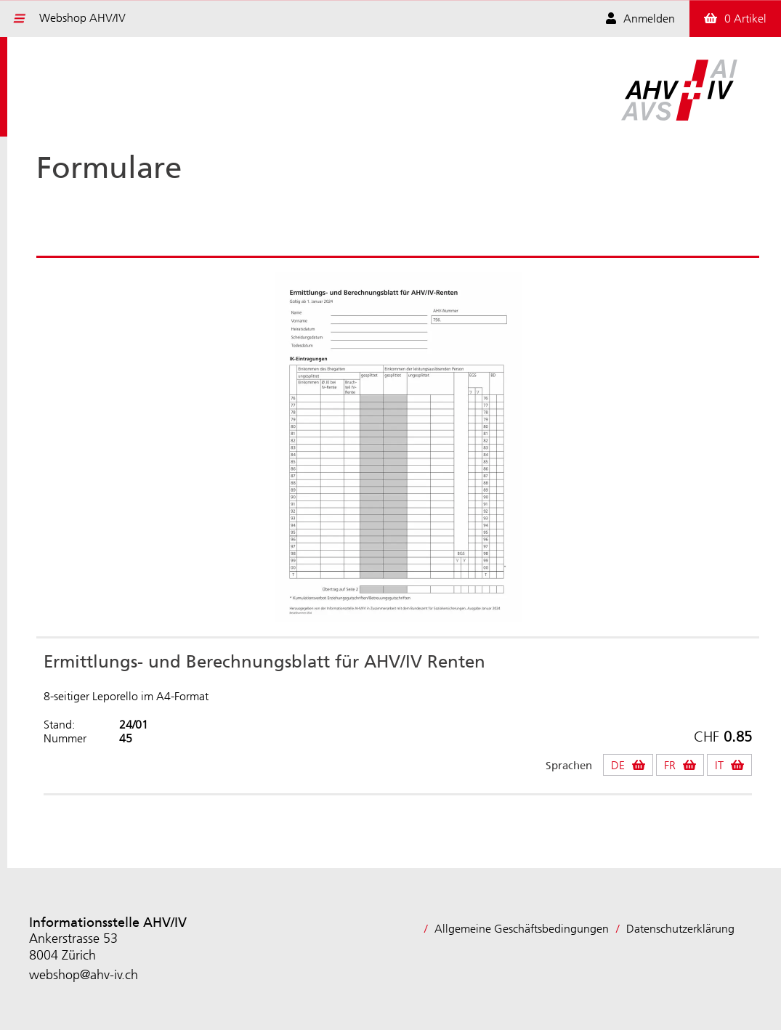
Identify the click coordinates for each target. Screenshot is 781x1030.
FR (670, 765)
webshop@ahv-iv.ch (83, 975)
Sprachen (569, 766)
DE (618, 765)
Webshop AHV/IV (82, 18)
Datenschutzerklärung (680, 929)
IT (719, 765)
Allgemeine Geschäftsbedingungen (521, 929)
